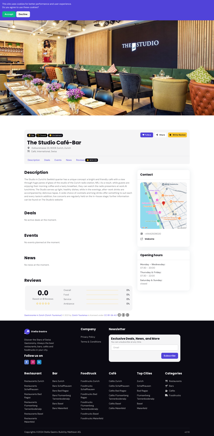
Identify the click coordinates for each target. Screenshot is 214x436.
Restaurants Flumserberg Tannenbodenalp (33, 405)
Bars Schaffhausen (62, 385)
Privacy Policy (88, 336)
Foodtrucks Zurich (90, 381)
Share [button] (160, 135)
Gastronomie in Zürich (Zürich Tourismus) (43, 315)
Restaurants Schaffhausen (31, 387)
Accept (9, 14)
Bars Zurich (58, 381)
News (69, 160)
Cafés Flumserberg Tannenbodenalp (118, 397)
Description (34, 160)
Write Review (177, 135)
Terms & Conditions (91, 341)
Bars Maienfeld (60, 408)
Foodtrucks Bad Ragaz (89, 396)
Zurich (140, 381)
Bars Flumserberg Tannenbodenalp (61, 397)
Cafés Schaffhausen (119, 385)
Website (149, 239)
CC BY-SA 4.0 (116, 314)
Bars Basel (57, 403)
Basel (140, 403)
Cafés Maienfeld (117, 408)
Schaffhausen (144, 385)
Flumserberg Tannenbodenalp (145, 397)
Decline (23, 14)
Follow (146, 135)
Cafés (170, 390)
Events (58, 160)
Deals (47, 160)
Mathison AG (74, 431)
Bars (169, 385)
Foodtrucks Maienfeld (92, 418)
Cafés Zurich (115, 381)
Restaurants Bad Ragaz (33, 396)
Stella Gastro (35, 331)
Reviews (87, 160)
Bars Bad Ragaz (60, 390)
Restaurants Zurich (34, 381)
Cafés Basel (115, 403)
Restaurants (173, 381)
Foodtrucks (173, 395)
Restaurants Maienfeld (30, 420)
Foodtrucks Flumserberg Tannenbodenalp (89, 405)
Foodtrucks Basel (90, 413)
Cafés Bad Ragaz (117, 390)
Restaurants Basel (33, 413)
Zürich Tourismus (80, 315)
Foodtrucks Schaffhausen (88, 387)
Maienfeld (142, 408)
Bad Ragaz (142, 390)
